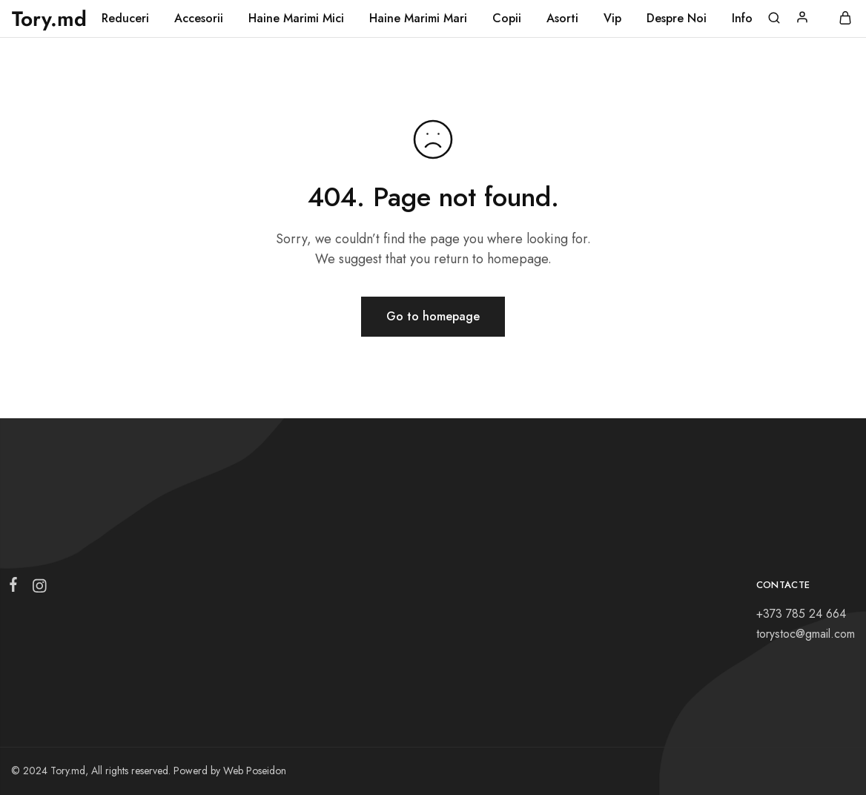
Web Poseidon (254, 770)
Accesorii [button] (198, 18)
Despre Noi (677, 18)
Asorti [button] (562, 18)
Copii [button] (506, 18)
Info (742, 18)
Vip (612, 18)
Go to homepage (433, 316)
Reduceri (125, 18)
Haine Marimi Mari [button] (418, 18)
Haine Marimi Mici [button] (296, 18)
